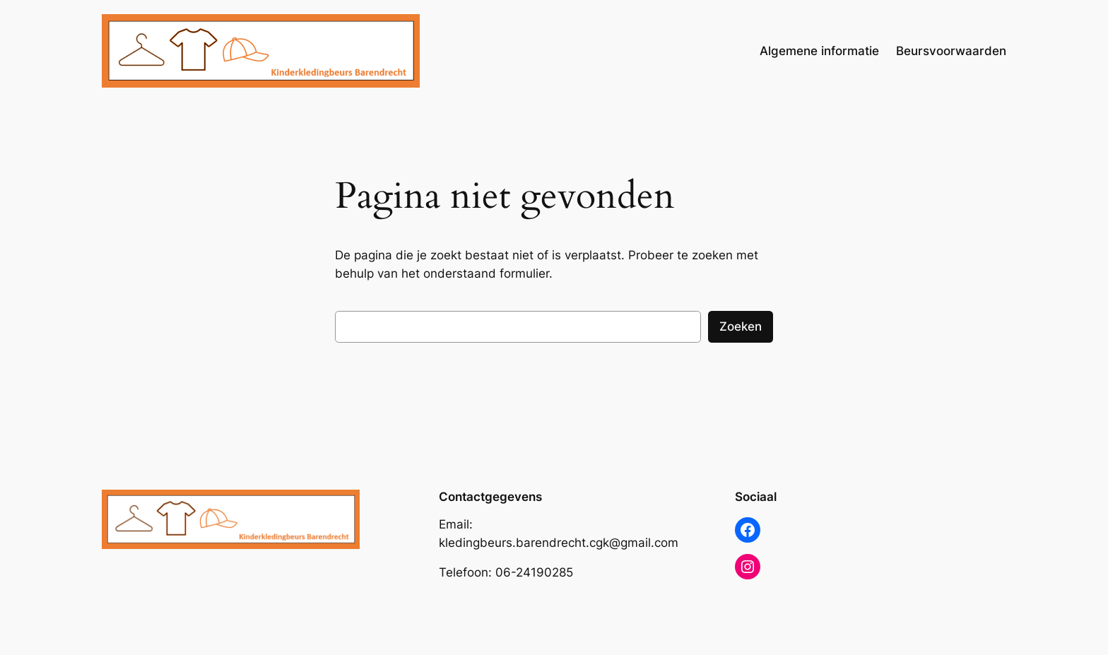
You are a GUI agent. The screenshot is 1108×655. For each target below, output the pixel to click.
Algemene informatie (819, 51)
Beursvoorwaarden (951, 51)
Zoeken (740, 326)
